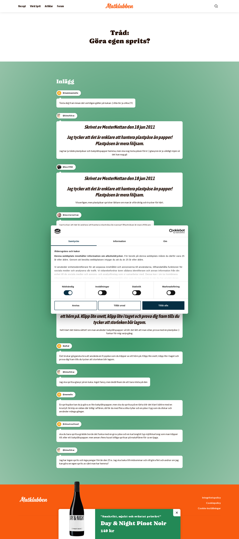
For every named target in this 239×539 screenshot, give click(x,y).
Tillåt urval (119, 305)
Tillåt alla (163, 305)
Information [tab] (119, 241)
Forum (60, 6)
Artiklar (49, 6)
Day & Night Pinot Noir (133, 523)
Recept (22, 6)
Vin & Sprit (35, 6)
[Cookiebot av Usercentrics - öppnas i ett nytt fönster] (171, 231)
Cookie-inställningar (209, 508)
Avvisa (75, 305)
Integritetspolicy (211, 497)
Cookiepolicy (213, 502)
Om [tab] (165, 241)
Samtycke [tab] (73, 241)
